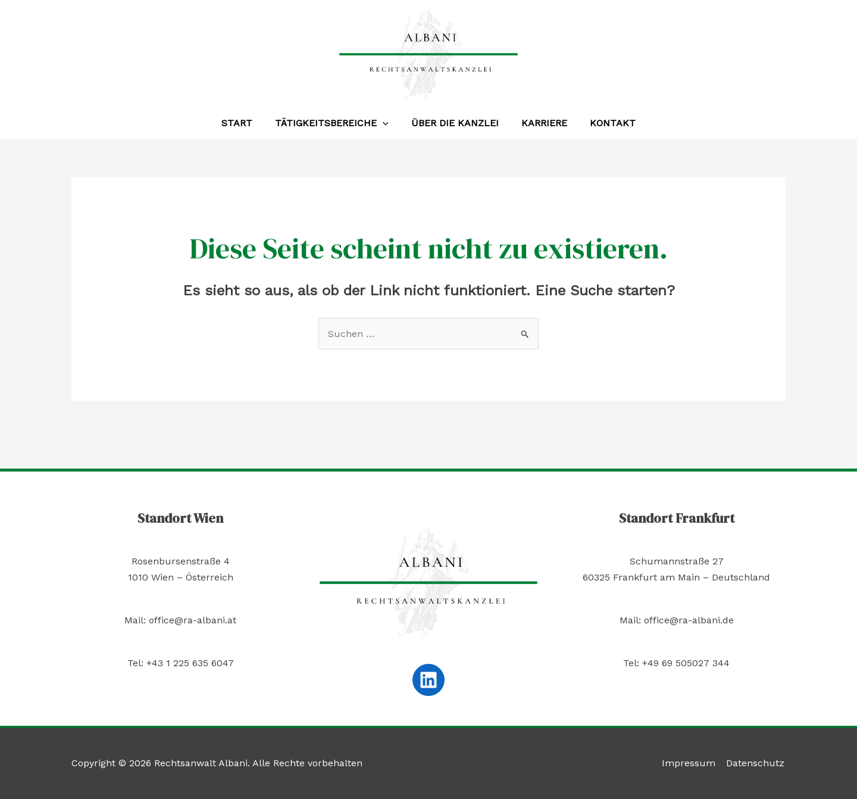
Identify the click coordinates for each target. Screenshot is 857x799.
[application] (386, 123)
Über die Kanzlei (455, 123)
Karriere (541, 123)
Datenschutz (756, 763)
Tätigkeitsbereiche (335, 123)
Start (244, 123)
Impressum (691, 763)
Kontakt (605, 123)
